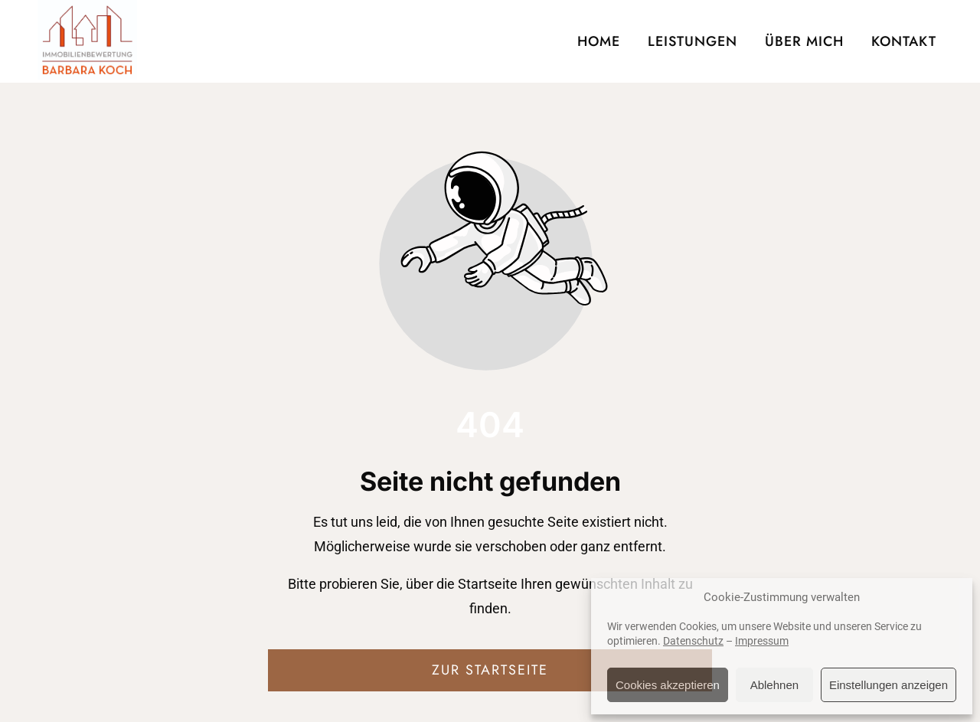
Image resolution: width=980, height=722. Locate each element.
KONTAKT (903, 41)
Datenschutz (693, 641)
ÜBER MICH (804, 41)
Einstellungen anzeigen (888, 684)
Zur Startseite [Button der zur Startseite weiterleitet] (490, 670)
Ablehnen (774, 684)
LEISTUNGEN (692, 41)
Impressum (762, 641)
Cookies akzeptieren (668, 684)
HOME (598, 41)
